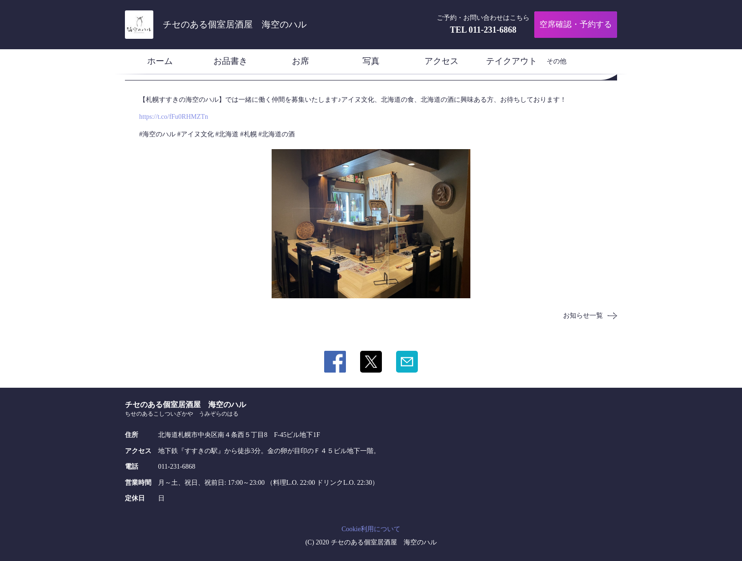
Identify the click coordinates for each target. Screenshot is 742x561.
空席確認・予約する (575, 24)
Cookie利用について (371, 529)
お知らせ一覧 (583, 315)
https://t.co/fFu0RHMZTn (173, 116)
